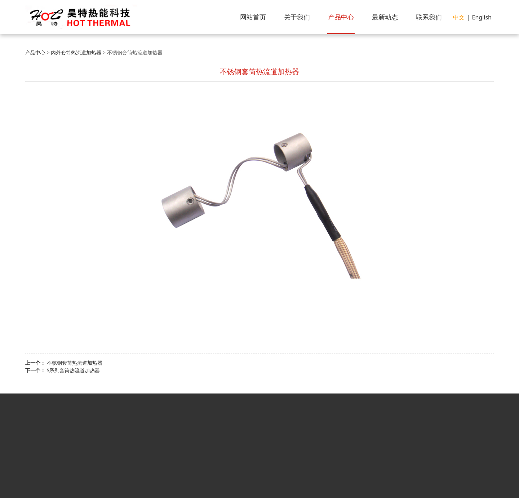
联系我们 (429, 17)
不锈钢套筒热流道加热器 (74, 362)
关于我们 (297, 17)
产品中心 (341, 17)
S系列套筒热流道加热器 (73, 370)
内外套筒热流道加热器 (76, 52)
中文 (459, 17)
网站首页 (253, 17)
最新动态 (385, 17)
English (482, 17)
